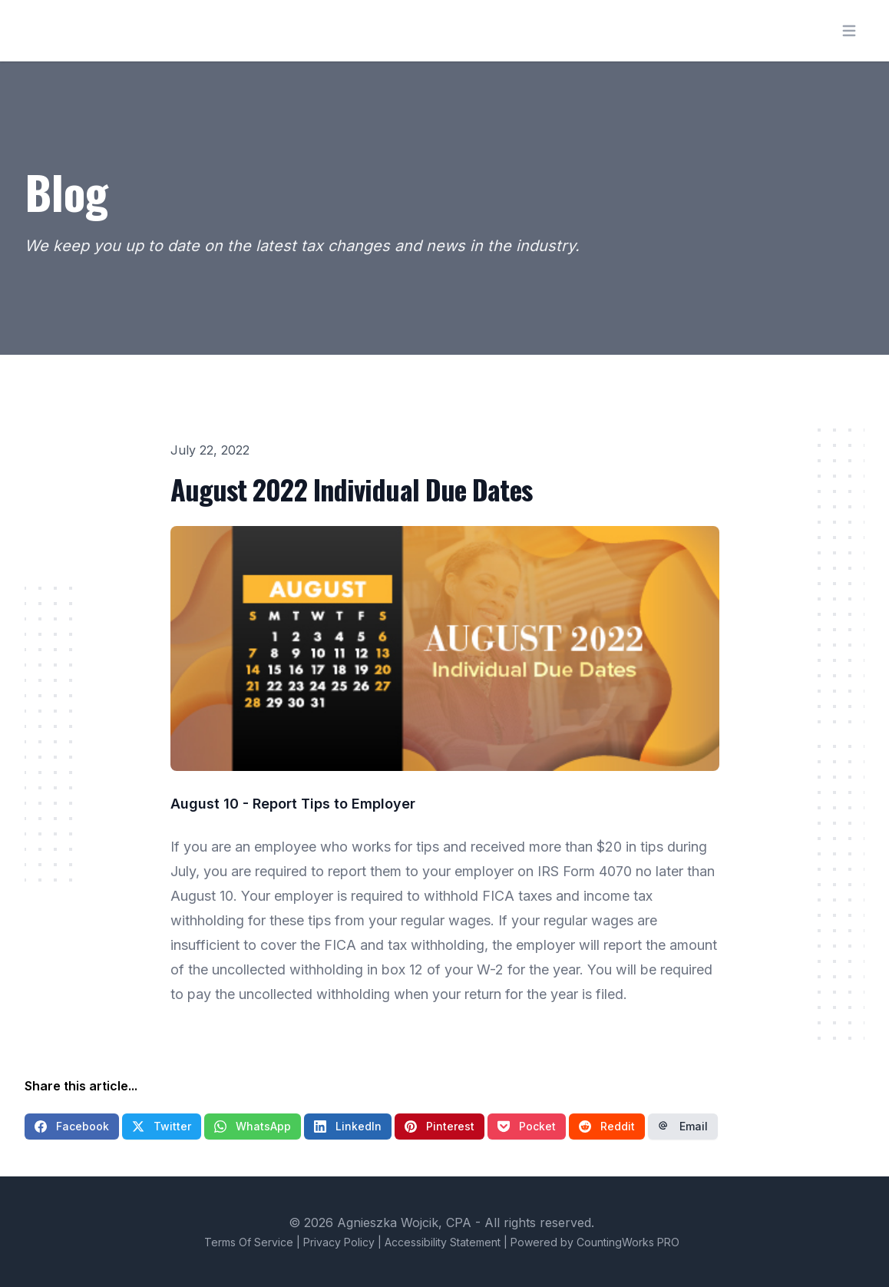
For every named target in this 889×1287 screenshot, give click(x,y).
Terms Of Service (248, 1242)
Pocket (526, 1126)
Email (683, 1126)
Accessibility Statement (443, 1242)
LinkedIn (348, 1126)
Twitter (161, 1126)
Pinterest (439, 1126)
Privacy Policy (339, 1242)
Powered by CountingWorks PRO (595, 1242)
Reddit (607, 1126)
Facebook (72, 1126)
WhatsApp (252, 1126)
